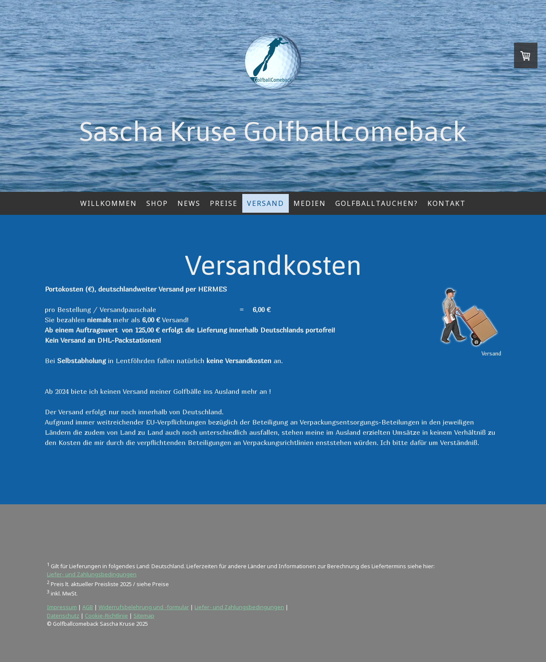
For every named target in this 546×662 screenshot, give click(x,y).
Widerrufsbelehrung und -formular (144, 607)
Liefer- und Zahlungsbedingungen (91, 574)
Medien (309, 203)
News (188, 203)
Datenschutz (63, 615)
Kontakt (446, 203)
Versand (265, 203)
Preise (224, 203)
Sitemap (144, 615)
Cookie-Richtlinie (106, 615)
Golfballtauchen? (376, 203)
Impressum (62, 607)
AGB (87, 607)
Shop (157, 203)
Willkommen (108, 203)
